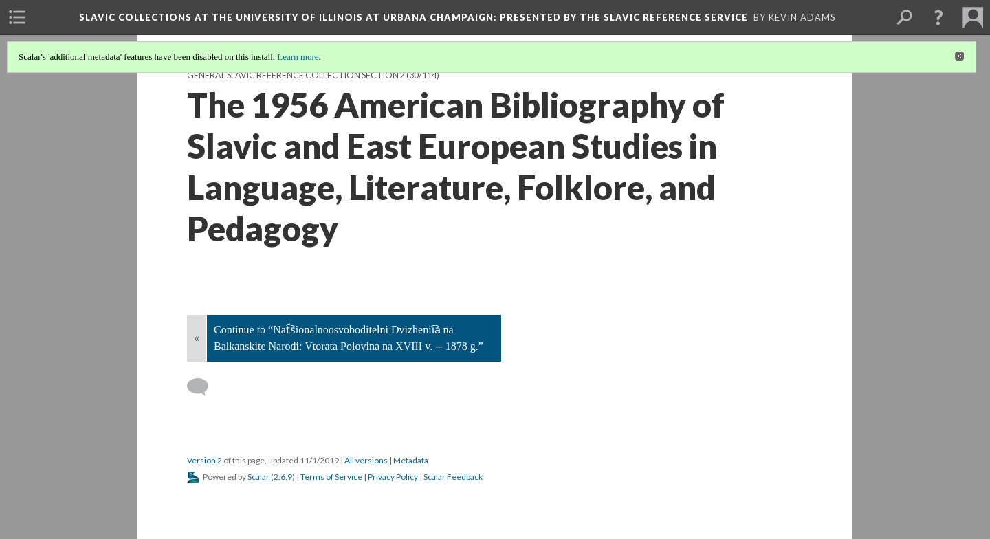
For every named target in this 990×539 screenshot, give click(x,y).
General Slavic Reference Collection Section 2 (296, 75)
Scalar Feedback (453, 477)
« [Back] (196, 338)
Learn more (297, 57)
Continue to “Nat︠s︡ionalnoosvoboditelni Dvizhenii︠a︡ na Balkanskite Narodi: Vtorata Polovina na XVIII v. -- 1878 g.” (348, 338)
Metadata (410, 460)
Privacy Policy (393, 477)
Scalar (259, 477)
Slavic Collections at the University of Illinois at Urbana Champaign (413, 17)
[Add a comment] (204, 387)
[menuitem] (17, 17)
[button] (938, 17)
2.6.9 (283, 477)
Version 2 (204, 460)
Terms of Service (331, 477)
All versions (366, 460)
